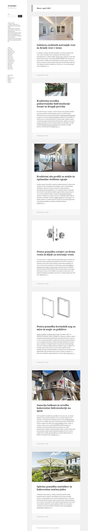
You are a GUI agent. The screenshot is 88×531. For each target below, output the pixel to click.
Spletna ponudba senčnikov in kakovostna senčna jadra (54, 488)
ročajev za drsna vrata (51, 267)
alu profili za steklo (65, 194)
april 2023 (10, 67)
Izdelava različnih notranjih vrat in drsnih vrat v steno (56, 46)
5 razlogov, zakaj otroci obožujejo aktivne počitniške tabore (14, 26)
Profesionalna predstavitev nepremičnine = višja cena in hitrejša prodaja (14, 30)
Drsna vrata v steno (61, 56)
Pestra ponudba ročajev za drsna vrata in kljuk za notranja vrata (56, 253)
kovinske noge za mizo (53, 334)
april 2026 (10, 49)
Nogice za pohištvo (42, 334)
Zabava (9, 80)
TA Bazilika (12, 6)
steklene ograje (58, 197)
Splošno (9, 79)
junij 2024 (10, 54)
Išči (8, 14)
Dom (9, 76)
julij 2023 (10, 64)
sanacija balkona (59, 423)
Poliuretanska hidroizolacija (67, 115)
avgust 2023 (10, 63)
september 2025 (11, 52)
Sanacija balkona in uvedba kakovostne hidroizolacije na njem (54, 408)
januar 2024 (10, 59)
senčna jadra (40, 507)
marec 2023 (10, 69)
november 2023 (11, 60)
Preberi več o (44, 66)
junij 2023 (10, 66)
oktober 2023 (11, 61)
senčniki (68, 506)
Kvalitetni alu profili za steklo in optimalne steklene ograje (56, 178)
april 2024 (10, 56)
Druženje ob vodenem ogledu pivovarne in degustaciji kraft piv (14, 40)
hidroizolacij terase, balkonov (50, 125)
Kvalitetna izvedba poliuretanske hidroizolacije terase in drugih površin (53, 103)
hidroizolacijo (70, 419)
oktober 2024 (11, 53)
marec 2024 (10, 57)
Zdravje (9, 82)
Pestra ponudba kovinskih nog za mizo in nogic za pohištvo (56, 328)
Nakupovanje (11, 78)
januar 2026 (10, 50)
